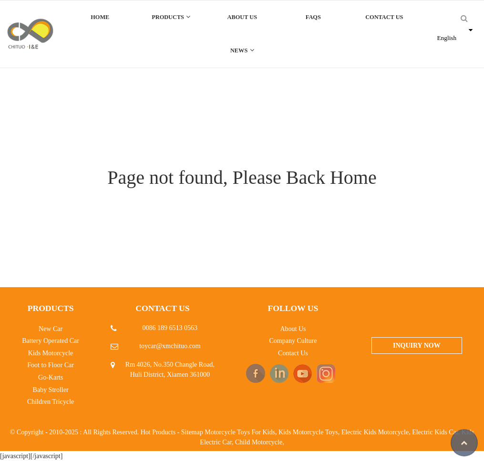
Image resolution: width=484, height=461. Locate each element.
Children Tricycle (50, 401)
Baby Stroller (51, 389)
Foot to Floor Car (50, 365)
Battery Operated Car (50, 340)
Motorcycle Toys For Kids (240, 432)
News (242, 50)
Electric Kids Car (435, 432)
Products (171, 17)
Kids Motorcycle (50, 353)
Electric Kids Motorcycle (375, 432)
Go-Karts (50, 377)
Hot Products (158, 432)
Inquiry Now (417, 345)
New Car (50, 328)
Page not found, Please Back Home (241, 177)
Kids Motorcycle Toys (308, 432)
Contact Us (384, 17)
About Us (242, 17)
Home (100, 17)
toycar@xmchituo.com (169, 346)
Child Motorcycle (258, 442)
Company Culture (293, 340)
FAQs (313, 17)
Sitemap (192, 432)
